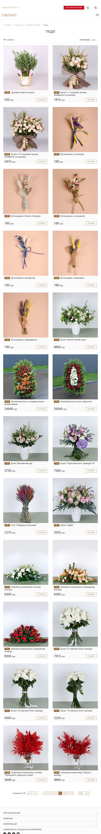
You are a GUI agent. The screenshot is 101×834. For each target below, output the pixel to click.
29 (80, 793)
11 (68, 793)
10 (64, 793)
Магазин (19, 25)
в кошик (41, 100)
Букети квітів (33, 25)
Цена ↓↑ (95, 40)
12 (72, 793)
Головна (7, 25)
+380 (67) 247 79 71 (10, 8)
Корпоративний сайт (73, 8)
